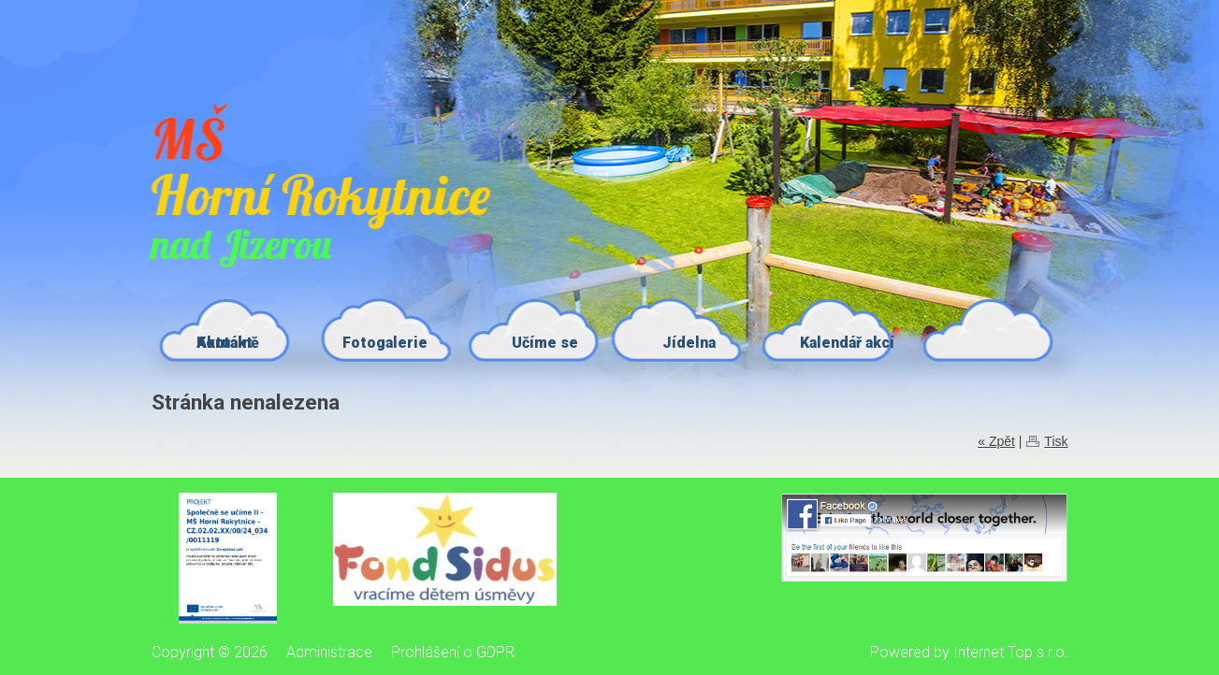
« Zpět (996, 441)
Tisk (1055, 441)
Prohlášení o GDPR (453, 652)
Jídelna (689, 343)
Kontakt (224, 343)
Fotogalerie (385, 343)
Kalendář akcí (847, 343)
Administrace (329, 652)
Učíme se (545, 343)
